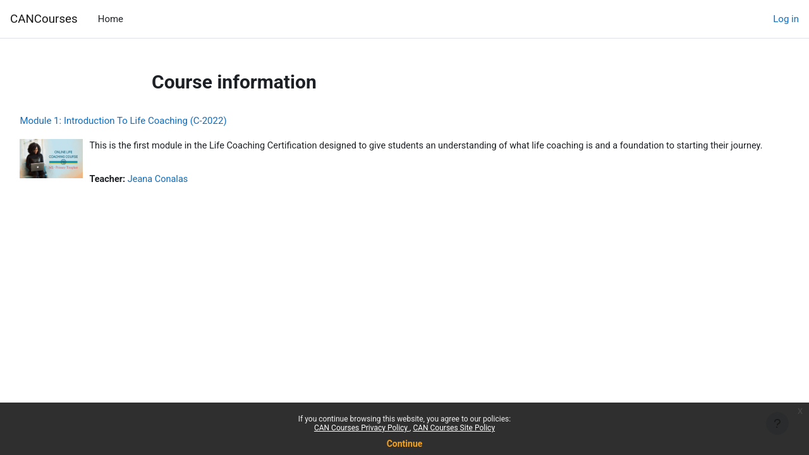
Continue (405, 444)
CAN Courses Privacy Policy (362, 427)
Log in (786, 19)
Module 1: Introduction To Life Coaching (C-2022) (151, 120)
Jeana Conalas (188, 194)
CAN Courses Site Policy (454, 427)
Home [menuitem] (110, 19)
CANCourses (44, 19)
